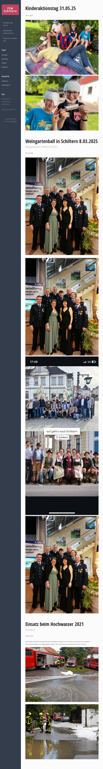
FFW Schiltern (10, 9)
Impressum (5, 67)
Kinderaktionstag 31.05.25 (8, 24)
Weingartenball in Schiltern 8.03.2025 (8, 32)
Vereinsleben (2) (6, 85)
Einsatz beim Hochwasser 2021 (10, 39)
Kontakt (4, 63)
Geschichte (5, 59)
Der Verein (4, 55)
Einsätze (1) (5, 81)
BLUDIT (14, 121)
